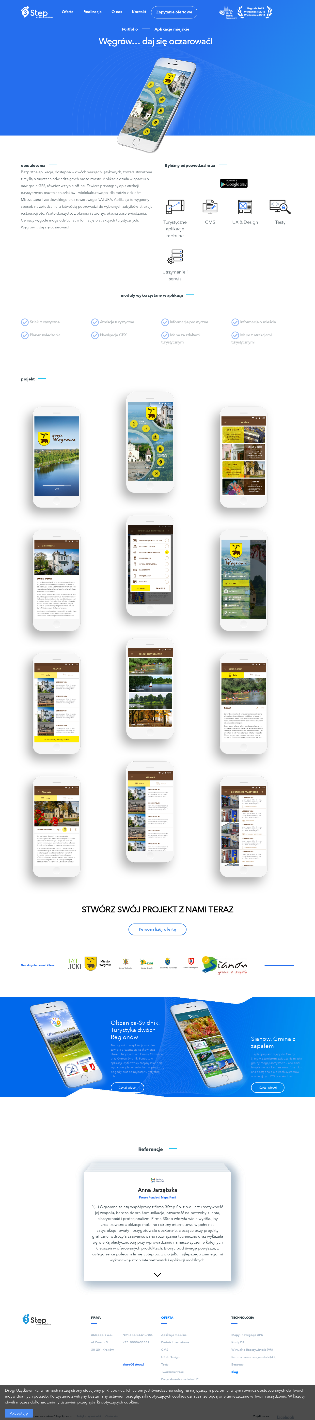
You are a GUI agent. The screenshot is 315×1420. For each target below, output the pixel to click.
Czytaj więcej (127, 1088)
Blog (234, 1372)
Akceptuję (19, 1413)
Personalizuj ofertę (157, 929)
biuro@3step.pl (133, 1364)
